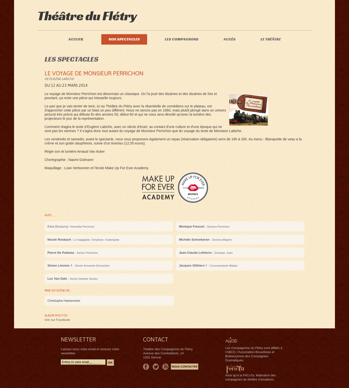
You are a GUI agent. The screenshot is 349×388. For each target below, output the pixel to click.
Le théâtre (271, 39)
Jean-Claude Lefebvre (195, 252)
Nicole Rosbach (59, 239)
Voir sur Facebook (57, 320)
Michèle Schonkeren (194, 239)
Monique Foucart (191, 226)
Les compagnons (181, 39)
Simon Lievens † (60, 265)
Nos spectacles (124, 39)
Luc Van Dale (57, 278)
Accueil (76, 39)
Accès (229, 39)
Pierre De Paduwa (61, 252)
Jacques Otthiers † (193, 265)
